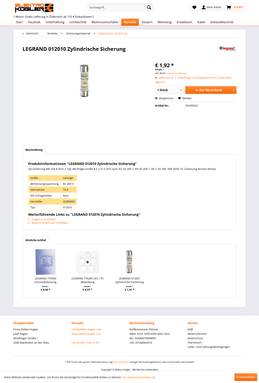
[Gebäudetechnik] (222, 22)
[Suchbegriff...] (120, 7)
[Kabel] (201, 22)
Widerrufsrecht (197, 334)
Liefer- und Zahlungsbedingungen (209, 347)
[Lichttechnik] (78, 22)
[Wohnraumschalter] (105, 22)
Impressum (195, 342)
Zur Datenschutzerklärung (138, 377)
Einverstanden (246, 377)
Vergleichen (164, 98)
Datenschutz (195, 338)
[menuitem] (120, 7)
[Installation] (184, 22)
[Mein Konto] (211, 7)
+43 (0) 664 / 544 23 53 (85, 342)
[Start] (19, 22)
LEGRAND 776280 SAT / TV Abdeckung (87, 280)
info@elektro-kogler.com (86, 329)
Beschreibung (34, 149)
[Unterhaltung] (55, 22)
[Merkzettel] (194, 7)
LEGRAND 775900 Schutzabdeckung (45, 280)
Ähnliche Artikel (35, 240)
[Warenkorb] (235, 7)
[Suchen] (149, 7)
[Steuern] (147, 22)
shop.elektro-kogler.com (86, 334)
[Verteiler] (130, 22)
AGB (190, 329)
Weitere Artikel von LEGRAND (48, 223)
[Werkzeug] (164, 22)
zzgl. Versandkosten (177, 73)
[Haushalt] (34, 22)
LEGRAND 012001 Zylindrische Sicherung (129, 280)
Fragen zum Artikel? (42, 219)
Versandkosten (121, 361)
